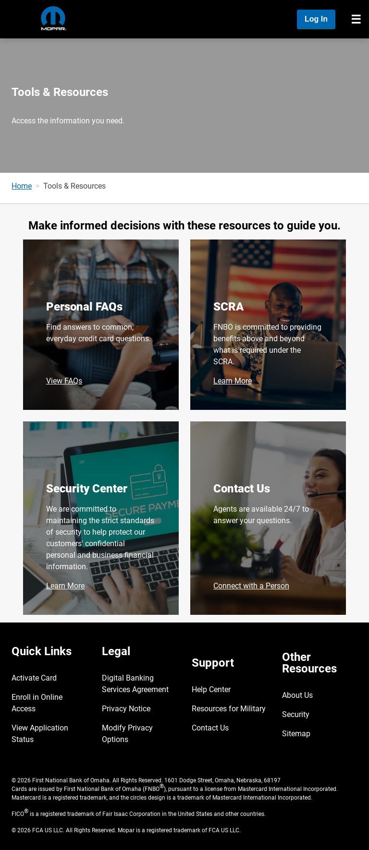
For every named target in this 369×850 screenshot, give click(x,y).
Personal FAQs (84, 306)
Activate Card (34, 677)
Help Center (211, 689)
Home (22, 186)
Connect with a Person (251, 585)
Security (295, 714)
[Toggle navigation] (356, 19)
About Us (297, 695)
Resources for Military (229, 708)
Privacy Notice (126, 708)
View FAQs (64, 380)
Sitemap (296, 733)
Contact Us (241, 488)
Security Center (86, 488)
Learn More (232, 380)
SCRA (228, 306)
